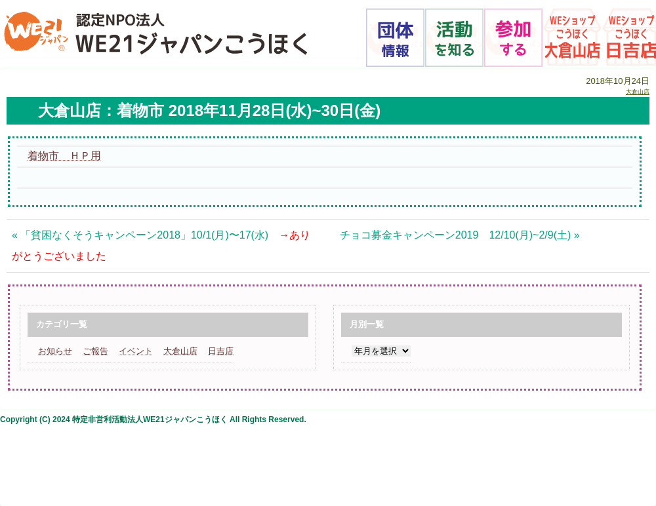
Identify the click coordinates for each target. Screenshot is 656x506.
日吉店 (221, 351)
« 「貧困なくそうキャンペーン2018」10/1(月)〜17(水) (161, 245)
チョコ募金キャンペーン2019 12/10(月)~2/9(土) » (460, 235)
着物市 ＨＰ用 (64, 155)
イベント (136, 351)
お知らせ (55, 351)
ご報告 (95, 351)
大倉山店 (637, 91)
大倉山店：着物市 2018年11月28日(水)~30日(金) (209, 110)
